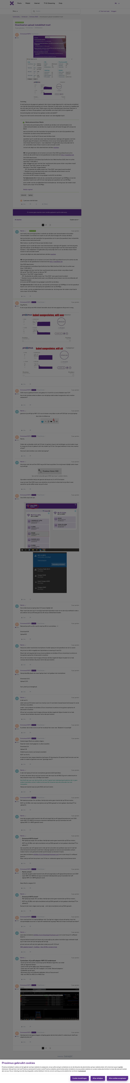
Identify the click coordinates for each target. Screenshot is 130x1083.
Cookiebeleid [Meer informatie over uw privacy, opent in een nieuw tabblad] (82, 1071)
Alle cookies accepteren (117, 1078)
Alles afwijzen (98, 1078)
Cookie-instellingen (79, 1078)
